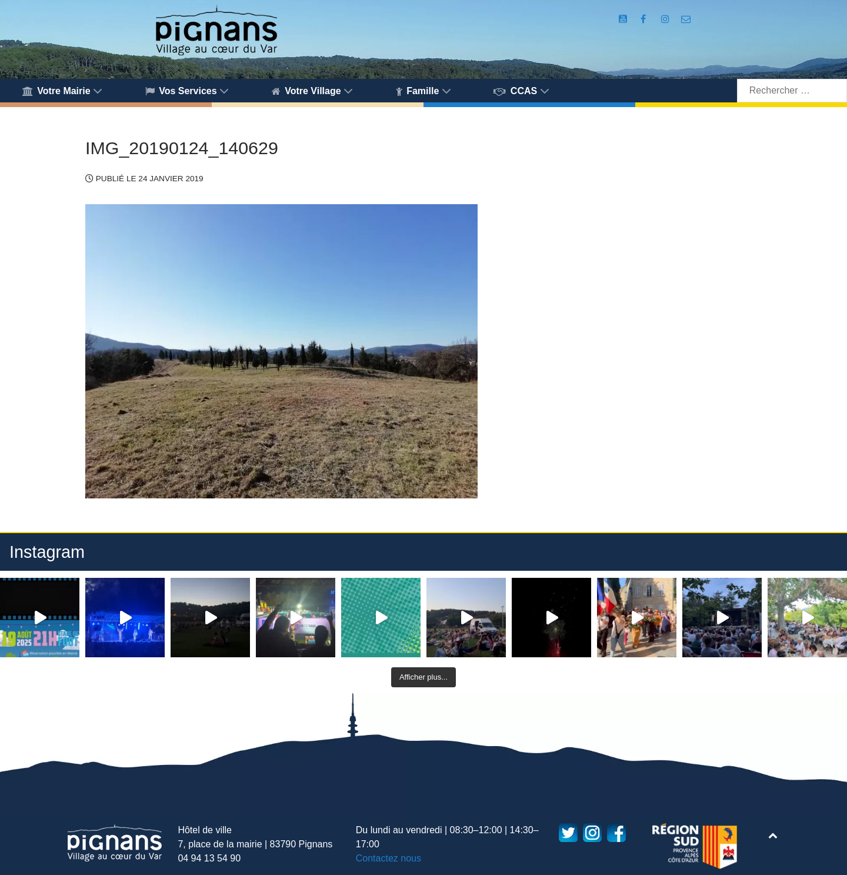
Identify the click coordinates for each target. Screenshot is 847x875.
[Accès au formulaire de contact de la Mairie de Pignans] (686, 19)
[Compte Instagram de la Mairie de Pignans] (666, 19)
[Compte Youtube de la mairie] (624, 19)
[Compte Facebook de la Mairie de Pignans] (644, 19)
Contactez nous (388, 858)
